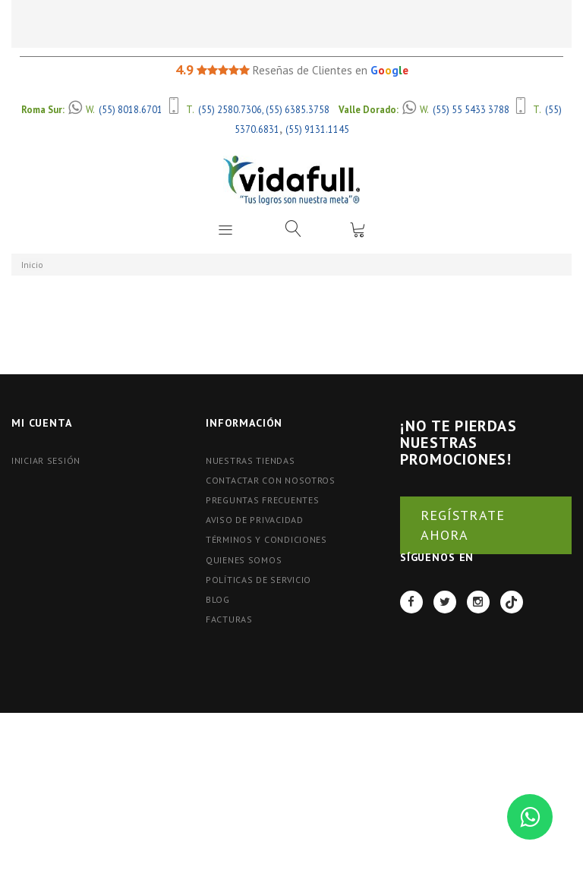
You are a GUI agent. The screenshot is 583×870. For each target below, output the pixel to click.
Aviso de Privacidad (255, 519)
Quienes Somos (244, 560)
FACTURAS (229, 619)
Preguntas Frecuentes (262, 500)
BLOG (218, 599)
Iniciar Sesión (45, 460)
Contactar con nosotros (271, 480)
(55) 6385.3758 (297, 109)
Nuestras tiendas (250, 460)
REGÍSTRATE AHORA (463, 525)
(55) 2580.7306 (230, 109)
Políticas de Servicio (258, 579)
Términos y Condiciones (266, 539)
